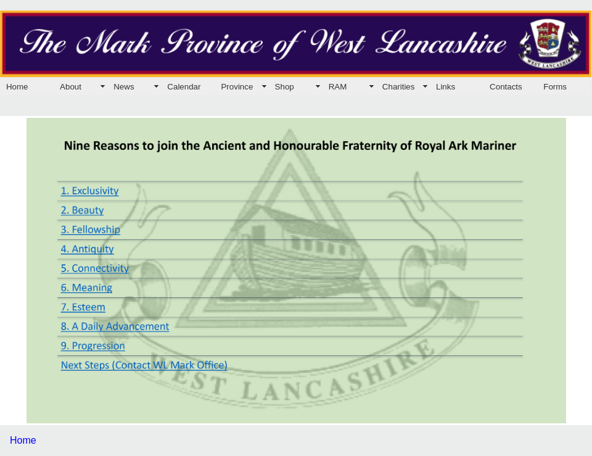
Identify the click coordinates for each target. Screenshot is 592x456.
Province (237, 86)
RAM (338, 86)
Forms (555, 86)
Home (17, 86)
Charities (398, 86)
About (70, 86)
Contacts (506, 86)
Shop (284, 86)
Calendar (183, 86)
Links (445, 86)
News (123, 86)
